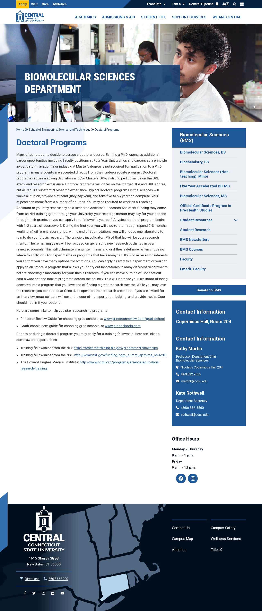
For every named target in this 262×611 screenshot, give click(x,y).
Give (45, 4)
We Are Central (228, 17)
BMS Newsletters (194, 239)
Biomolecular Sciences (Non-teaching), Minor (205, 174)
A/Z (225, 4)
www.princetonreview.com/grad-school (134, 319)
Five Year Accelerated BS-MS (205, 186)
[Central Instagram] (43, 593)
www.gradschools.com (123, 326)
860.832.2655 (191, 374)
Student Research (195, 230)
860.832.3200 (58, 579)
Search (234, 4)
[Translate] (155, 4)
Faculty (186, 259)
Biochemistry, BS (194, 162)
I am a (176, 4)
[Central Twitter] (34, 593)
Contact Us (181, 528)
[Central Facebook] (25, 593)
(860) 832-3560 (192, 408)
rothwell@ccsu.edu (194, 415)
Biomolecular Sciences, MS (203, 196)
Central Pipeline (201, 4)
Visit (34, 4)
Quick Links (242, 4)
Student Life (153, 17)
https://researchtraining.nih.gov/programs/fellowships (116, 348)
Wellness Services (226, 539)
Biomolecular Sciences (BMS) (205, 137)
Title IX (216, 550)
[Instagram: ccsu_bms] (193, 478)
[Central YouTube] (62, 593)
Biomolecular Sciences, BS (203, 152)
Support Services (189, 17)
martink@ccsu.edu (194, 381)
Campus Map (182, 539)
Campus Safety (223, 528)
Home (20, 129)
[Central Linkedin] (52, 593)
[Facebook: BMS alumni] (181, 478)
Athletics (60, 4)
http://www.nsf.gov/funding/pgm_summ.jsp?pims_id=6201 (120, 355)
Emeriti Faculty (193, 269)
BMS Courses (191, 249)
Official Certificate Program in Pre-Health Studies (205, 208)
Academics (85, 17)
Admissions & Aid (118, 17)
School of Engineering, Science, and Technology (59, 129)
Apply (22, 4)
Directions (32, 579)
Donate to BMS (209, 290)
